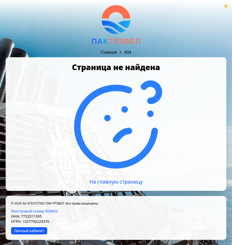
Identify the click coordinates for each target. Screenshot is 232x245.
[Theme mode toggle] (226, 6)
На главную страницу (116, 181)
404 (127, 52)
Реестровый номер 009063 (34, 211)
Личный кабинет (29, 230)
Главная (109, 52)
